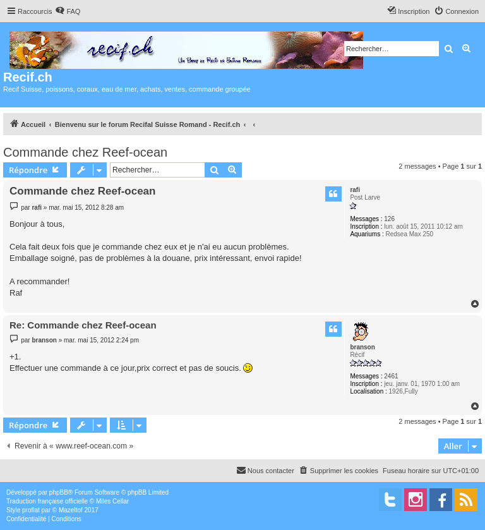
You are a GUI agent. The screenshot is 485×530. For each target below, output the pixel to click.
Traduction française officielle (47, 501)
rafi (355, 189)
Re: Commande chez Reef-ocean (83, 325)
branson (362, 347)
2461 (391, 376)
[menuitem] (67, 11)
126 (389, 218)
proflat (31, 510)
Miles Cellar (112, 501)
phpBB (58, 492)
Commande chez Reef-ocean (85, 152)
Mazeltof (71, 510)
